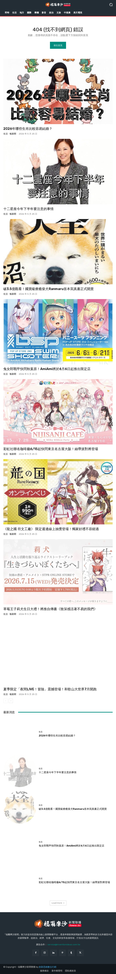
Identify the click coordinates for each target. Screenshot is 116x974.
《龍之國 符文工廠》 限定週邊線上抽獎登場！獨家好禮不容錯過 (51, 529)
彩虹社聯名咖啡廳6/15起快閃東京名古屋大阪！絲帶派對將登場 (50, 449)
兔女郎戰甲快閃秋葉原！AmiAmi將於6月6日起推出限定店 (47, 369)
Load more (58, 902)
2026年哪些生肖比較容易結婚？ (27, 129)
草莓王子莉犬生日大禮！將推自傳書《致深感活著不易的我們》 (50, 609)
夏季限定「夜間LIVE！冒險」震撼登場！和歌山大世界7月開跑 (50, 689)
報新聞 (13, 133)
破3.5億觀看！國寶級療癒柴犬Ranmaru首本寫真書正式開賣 (48, 289)
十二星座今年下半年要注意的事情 (28, 209)
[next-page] (11, 701)
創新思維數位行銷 (47, 967)
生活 (5, 134)
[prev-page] (5, 701)
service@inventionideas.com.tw (63, 944)
